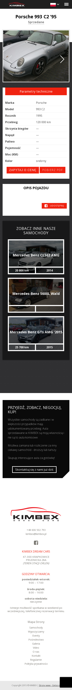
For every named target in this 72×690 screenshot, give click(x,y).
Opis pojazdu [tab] (36, 188)
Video (36, 647)
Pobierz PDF (52, 170)
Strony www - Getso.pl (50, 685)
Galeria (36, 643)
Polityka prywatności (36, 663)
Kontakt (36, 655)
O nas (36, 651)
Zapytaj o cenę (22, 170)
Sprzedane (36, 22)
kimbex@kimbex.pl (36, 534)
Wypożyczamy (36, 631)
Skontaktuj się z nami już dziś (34, 469)
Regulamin (36, 659)
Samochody (36, 627)
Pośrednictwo (36, 639)
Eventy (36, 635)
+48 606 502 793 (36, 530)
